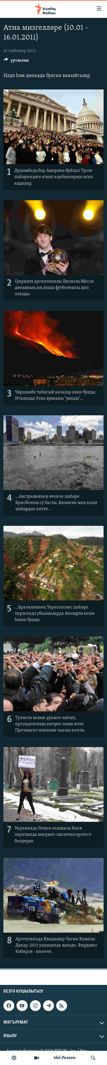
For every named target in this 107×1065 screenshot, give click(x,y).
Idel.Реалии (65, 1058)
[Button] (16, 61)
